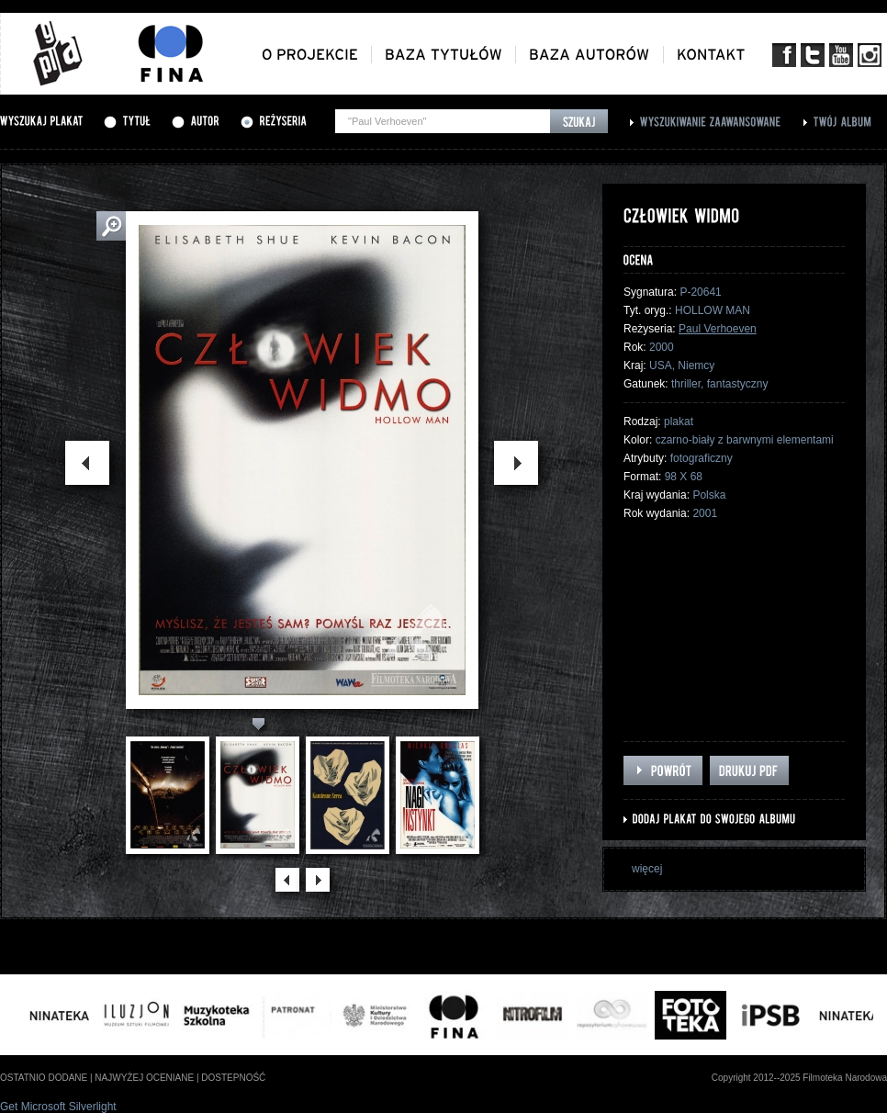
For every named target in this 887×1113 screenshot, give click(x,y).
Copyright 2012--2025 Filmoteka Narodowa (799, 1078)
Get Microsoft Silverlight (58, 1106)
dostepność (233, 1078)
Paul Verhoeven (718, 328)
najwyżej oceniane (144, 1078)
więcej (647, 868)
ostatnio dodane (43, 1078)
